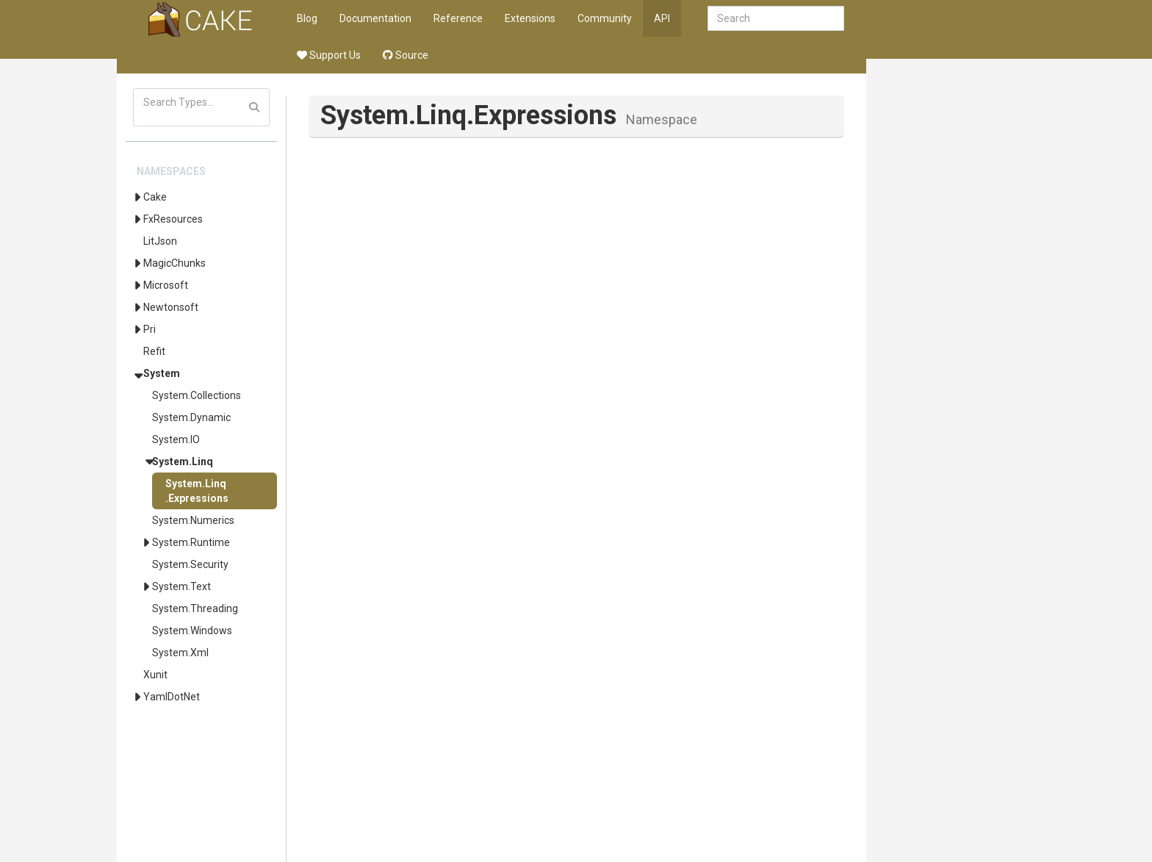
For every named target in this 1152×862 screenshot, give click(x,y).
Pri (149, 329)
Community (604, 18)
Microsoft (165, 285)
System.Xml (180, 652)
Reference (458, 18)
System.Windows (192, 630)
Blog (307, 18)
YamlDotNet (171, 697)
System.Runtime (191, 542)
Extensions (530, 18)
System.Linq (182, 461)
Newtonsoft (170, 307)
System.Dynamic (191, 417)
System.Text (181, 586)
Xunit (155, 674)
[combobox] (776, 18)
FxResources (173, 219)
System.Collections (196, 395)
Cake (155, 197)
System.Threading (195, 608)
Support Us (329, 55)
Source (405, 55)
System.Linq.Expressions (196, 491)
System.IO (176, 439)
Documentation (375, 18)
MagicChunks (174, 263)
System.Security (190, 564)
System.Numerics (193, 520)
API (662, 18)
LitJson (160, 241)
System (161, 373)
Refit (154, 351)
